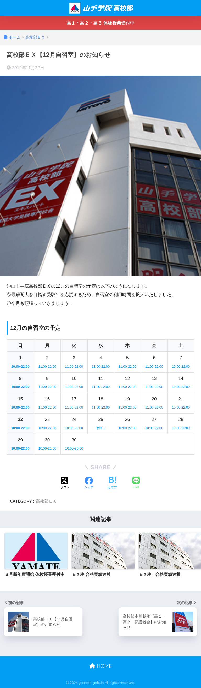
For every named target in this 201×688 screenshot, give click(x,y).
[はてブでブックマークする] (112, 483)
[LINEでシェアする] (136, 483)
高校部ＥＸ (46, 501)
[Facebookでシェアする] (88, 483)
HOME (100, 666)
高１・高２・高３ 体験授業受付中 (100, 23)
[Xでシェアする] (65, 483)
